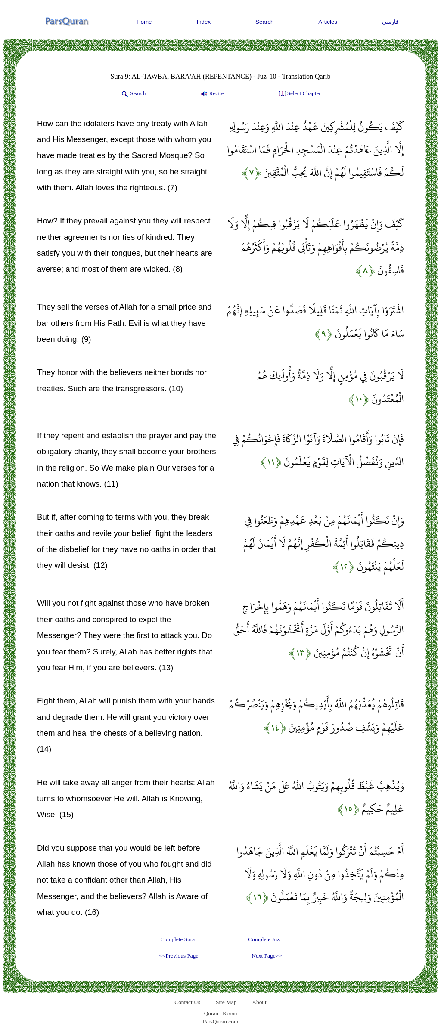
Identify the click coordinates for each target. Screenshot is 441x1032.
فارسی (390, 22)
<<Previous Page (178, 955)
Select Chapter (299, 94)
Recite (211, 94)
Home (144, 22)
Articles (327, 22)
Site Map (226, 1002)
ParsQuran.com (221, 1021)
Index (204, 22)
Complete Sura (178, 939)
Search (264, 22)
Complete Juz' (264, 939)
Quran (211, 1013)
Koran (230, 1013)
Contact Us (187, 1002)
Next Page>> (267, 955)
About (259, 1002)
